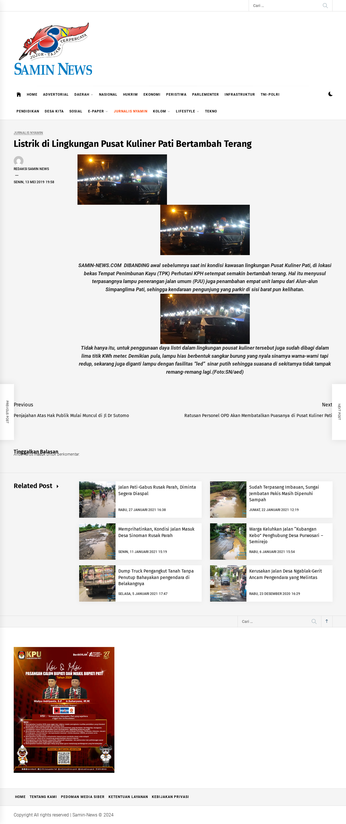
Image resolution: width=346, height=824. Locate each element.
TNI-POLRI (270, 94)
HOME (32, 94)
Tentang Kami (43, 797)
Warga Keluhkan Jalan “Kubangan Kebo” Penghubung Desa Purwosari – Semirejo (286, 535)
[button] (330, 94)
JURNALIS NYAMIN (130, 111)
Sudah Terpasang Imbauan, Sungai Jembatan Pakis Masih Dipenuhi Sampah (284, 493)
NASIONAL (108, 94)
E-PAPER (98, 111)
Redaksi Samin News (31, 169)
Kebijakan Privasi (170, 797)
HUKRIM (130, 94)
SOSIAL (76, 111)
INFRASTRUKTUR (240, 94)
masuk (40, 454)
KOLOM (161, 111)
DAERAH (83, 95)
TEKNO (211, 111)
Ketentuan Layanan (128, 797)
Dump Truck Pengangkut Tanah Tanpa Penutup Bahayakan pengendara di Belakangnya (156, 577)
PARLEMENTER (205, 94)
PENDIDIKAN (28, 111)
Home (20, 797)
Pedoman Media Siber (83, 797)
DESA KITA (54, 111)
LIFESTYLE (187, 111)
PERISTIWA (176, 94)
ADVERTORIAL (56, 94)
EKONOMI (152, 94)
